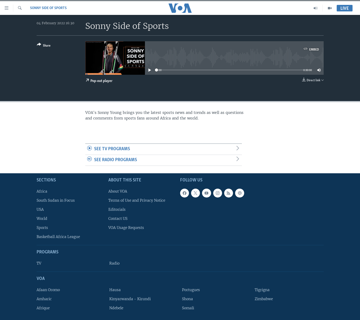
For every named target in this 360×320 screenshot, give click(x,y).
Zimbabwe (264, 299)
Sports (42, 227)
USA (40, 209)
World (42, 218)
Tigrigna (262, 289)
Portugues (191, 289)
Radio (114, 263)
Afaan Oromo (48, 289)
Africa (42, 191)
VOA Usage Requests (126, 227)
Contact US (117, 218)
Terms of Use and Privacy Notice (136, 200)
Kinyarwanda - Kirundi (130, 299)
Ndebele (116, 308)
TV (39, 263)
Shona (187, 299)
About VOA (117, 191)
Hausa (115, 289)
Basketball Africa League (58, 237)
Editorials (117, 209)
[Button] (44, 46)
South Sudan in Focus (56, 200)
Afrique (43, 308)
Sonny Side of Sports (48, 8)
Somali (188, 308)
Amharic (44, 299)
